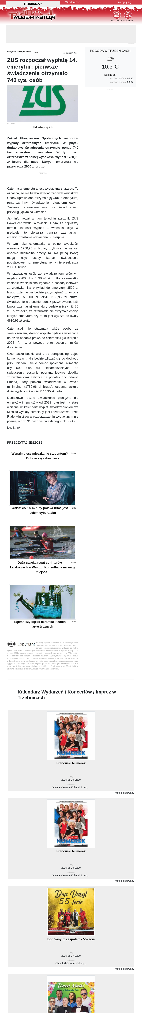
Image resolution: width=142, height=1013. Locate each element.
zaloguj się (124, 2)
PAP (37, 52)
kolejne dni (110, 74)
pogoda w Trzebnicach (110, 51)
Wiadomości (73, 2)
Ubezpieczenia (24, 51)
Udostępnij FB (43, 127)
